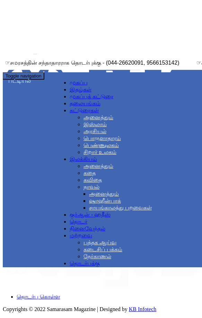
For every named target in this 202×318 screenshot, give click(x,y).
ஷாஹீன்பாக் (105, 201)
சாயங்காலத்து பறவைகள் (120, 208)
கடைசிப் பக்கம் (103, 249)
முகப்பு (79, 82)
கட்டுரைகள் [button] (84, 110)
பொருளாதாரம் (102, 138)
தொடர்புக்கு (85, 263)
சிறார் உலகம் (100, 152)
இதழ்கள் (80, 89)
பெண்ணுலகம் (101, 145)
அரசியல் (95, 131)
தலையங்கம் (85, 103)
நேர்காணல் (97, 256)
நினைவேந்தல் (87, 228)
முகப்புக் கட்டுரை (91, 96)
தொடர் (78, 222)
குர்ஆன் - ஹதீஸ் (90, 215)
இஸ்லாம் (95, 124)
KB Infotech (143, 309)
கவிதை (93, 180)
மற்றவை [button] (81, 235)
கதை (90, 173)
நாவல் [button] (91, 187)
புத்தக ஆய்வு (100, 242)
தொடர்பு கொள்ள (38, 297)
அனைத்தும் (98, 117)
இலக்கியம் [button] (83, 159)
